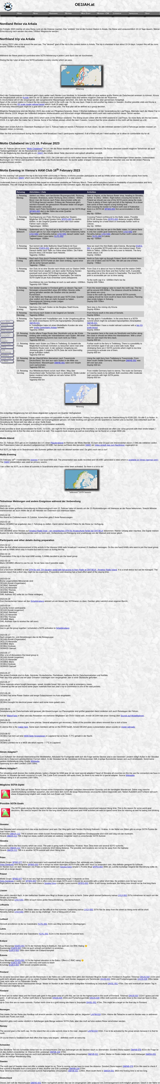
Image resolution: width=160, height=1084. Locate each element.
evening (34, 460)
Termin (4, 328)
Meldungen (19, 501)
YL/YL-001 (42, 924)
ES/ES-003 (14, 950)
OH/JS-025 (105, 979)
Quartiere (5, 355)
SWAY (41, 153)
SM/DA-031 (151, 1054)
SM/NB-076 (136, 1050)
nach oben (5, 322)
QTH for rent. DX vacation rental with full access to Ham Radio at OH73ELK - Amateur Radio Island (73, 570)
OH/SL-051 (113, 984)
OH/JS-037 (145, 977)
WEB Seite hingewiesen (35, 736)
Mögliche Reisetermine (10, 111)
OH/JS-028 (142, 979)
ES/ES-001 (44, 248)
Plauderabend (57, 443)
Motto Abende (84, 443)
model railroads (128, 727)
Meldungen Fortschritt (5, 335)
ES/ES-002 (16, 948)
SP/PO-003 (66, 219)
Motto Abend (6, 331)
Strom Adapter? (9, 752)
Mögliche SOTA (8, 784)
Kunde (26, 98)
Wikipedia (35, 761)
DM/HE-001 (59, 363)
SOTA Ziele (6, 344)
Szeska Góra (66, 867)
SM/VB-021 (34, 323)
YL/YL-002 (59, 236)
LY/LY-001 (61, 234)
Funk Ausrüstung (6, 351)
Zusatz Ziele (6, 358)
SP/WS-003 (34, 211)
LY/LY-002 (34, 234)
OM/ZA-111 (12, 836)
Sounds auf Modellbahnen (132, 716)
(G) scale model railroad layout (30, 104)
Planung (4, 325)
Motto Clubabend (34, 149)
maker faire (23, 727)
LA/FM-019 (96, 1014)
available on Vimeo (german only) (143, 460)
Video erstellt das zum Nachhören (110, 445)
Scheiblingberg (37, 601)
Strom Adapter (4, 340)
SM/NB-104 (55, 1052)
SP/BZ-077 (17, 862)
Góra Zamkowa (7, 865)
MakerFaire (12, 716)
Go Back (4, 361)
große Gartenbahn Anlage (45, 328)
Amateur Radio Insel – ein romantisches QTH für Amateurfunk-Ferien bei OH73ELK (66, 531)
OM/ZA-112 (15, 834)
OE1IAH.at (84, 4)
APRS (3, 347)
